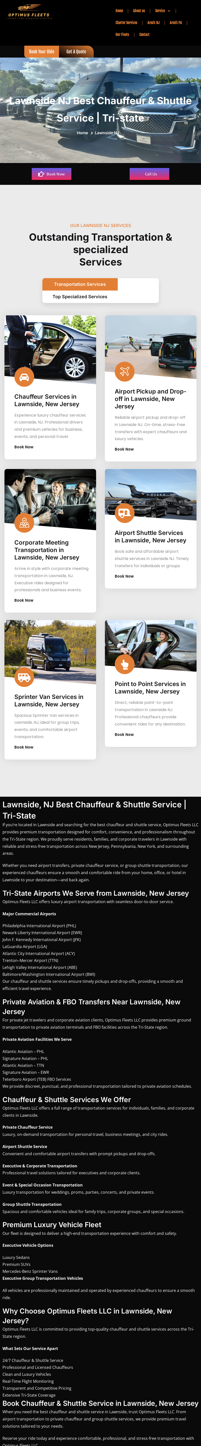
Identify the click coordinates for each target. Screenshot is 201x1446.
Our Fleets (122, 35)
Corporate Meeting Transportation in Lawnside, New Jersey (46, 544)
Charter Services (126, 23)
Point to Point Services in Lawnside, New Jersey (150, 682)
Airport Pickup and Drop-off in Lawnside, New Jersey (150, 393)
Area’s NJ (153, 23)
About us (139, 11)
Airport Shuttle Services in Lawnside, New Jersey (150, 531)
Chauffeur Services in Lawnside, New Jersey (46, 395)
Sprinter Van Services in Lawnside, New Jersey (49, 695)
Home (119, 11)
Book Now (26, 441)
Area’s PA (176, 23)
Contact (144, 35)
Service (163, 11)
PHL (71, 920)
